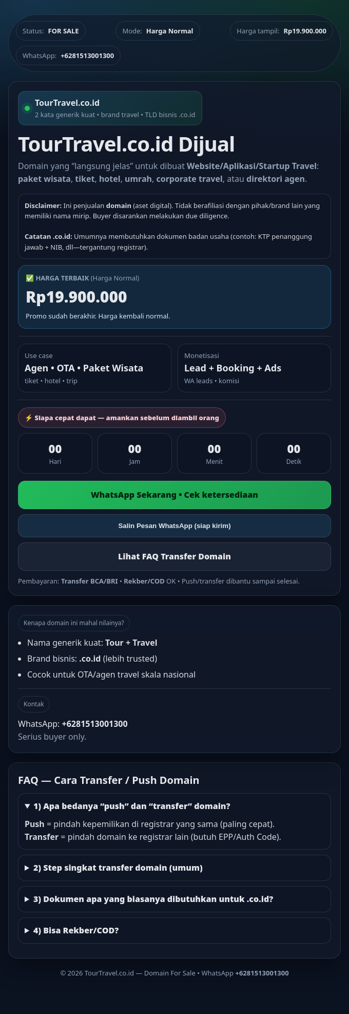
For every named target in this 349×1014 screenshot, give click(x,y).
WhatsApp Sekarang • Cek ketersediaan (174, 494)
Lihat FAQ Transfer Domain (174, 556)
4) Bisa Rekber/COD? (76, 930)
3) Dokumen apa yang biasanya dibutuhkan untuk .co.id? (153, 899)
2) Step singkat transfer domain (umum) (118, 867)
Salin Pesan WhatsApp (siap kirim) (174, 526)
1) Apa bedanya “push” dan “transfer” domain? (131, 806)
